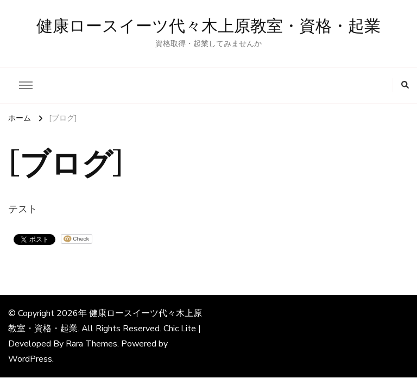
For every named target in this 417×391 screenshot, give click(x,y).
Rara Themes (91, 344)
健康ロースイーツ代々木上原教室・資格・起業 (208, 26)
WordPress (30, 359)
